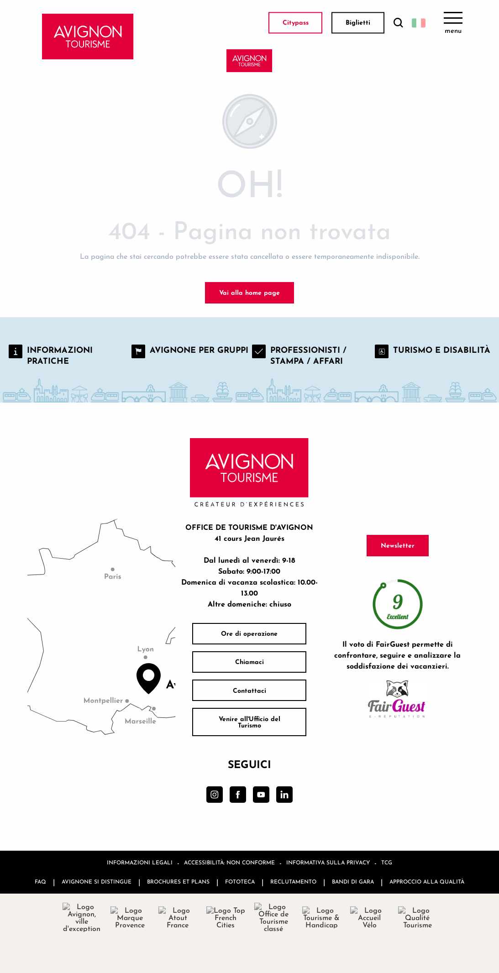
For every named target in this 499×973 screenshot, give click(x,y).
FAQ (40, 881)
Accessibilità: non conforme (229, 862)
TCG (386, 862)
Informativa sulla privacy (328, 862)
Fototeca (240, 881)
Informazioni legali (140, 862)
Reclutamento (293, 881)
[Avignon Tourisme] (249, 60)
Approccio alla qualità (426, 881)
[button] (398, 23)
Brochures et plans (178, 881)
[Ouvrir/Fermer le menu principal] (453, 23)
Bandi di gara (353, 881)
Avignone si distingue (96, 881)
